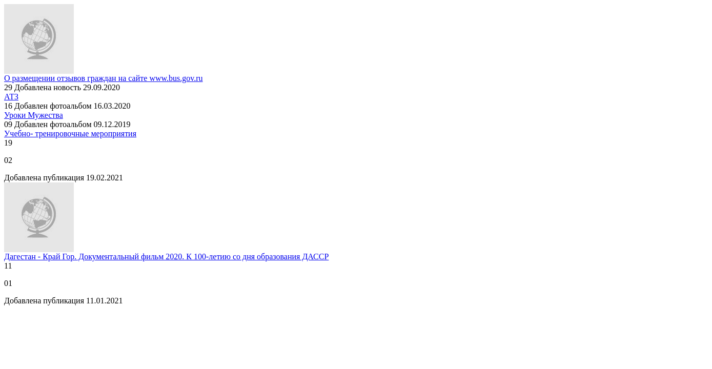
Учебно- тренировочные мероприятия (70, 133)
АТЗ (11, 96)
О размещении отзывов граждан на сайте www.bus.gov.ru (103, 78)
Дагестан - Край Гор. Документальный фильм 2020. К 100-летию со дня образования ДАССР (166, 256)
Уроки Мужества (33, 115)
